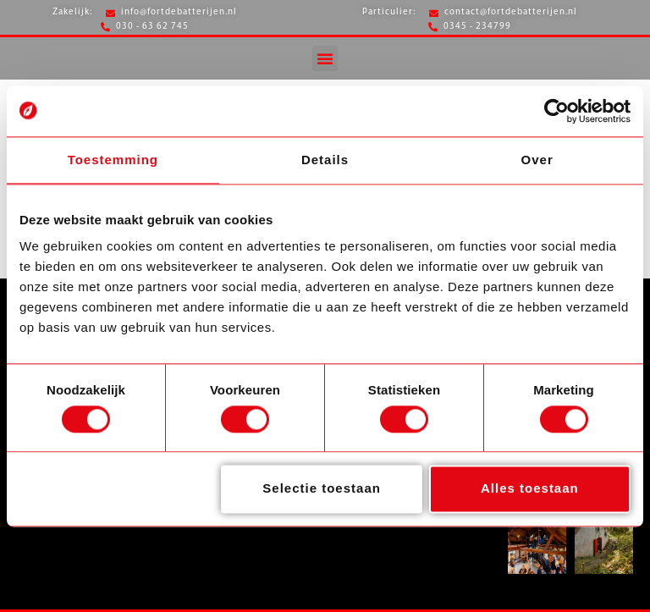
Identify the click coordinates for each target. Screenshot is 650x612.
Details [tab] (325, 159)
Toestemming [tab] (113, 159)
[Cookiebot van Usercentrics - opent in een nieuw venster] (556, 111)
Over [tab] (537, 159)
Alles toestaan (530, 489)
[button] (325, 58)
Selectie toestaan (321, 489)
